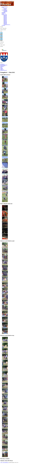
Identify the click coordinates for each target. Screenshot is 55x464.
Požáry (1, 67)
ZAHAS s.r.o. (2, 69)
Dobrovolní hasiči (2, 65)
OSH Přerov (2, 66)
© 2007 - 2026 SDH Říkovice (4, 462)
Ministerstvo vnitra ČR (3, 70)
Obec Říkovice (2, 64)
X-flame (1, 68)
